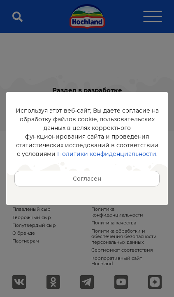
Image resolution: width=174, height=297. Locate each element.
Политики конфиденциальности (106, 154)
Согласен (87, 178)
